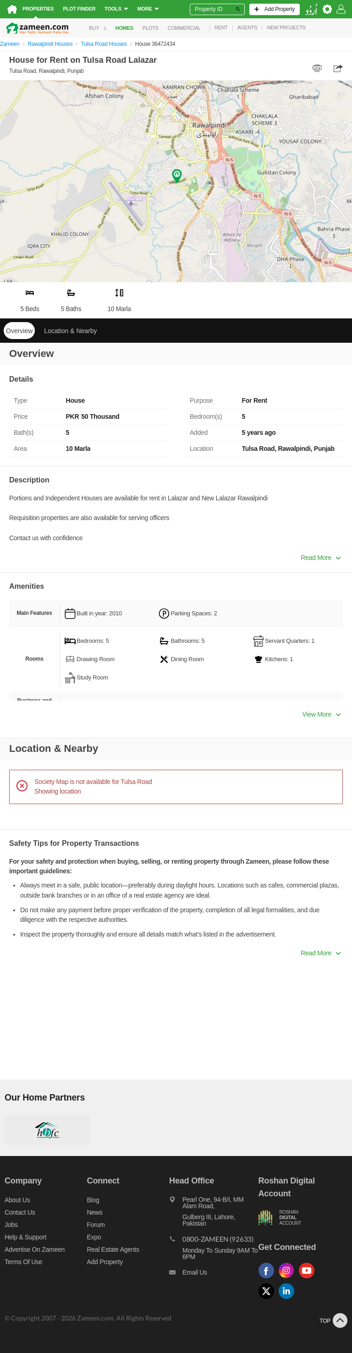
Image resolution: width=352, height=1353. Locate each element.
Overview (19, 330)
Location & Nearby (70, 330)
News (95, 1212)
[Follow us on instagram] (289, 1278)
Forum (96, 1224)
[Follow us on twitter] (268, 1299)
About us (17, 1200)
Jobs (11, 1224)
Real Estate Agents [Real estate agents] (113, 1249)
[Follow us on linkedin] (289, 1299)
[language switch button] (311, 9)
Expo (94, 1237)
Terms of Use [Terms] (23, 1261)
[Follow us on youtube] (309, 1278)
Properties (38, 8)
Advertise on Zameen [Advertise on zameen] (35, 1249)
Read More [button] (321, 557)
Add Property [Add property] (105, 1261)
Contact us (20, 1212)
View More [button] (321, 714)
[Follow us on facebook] (268, 1278)
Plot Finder (79, 8)
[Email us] (213, 1274)
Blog (93, 1200)
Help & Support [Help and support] (25, 1237)
